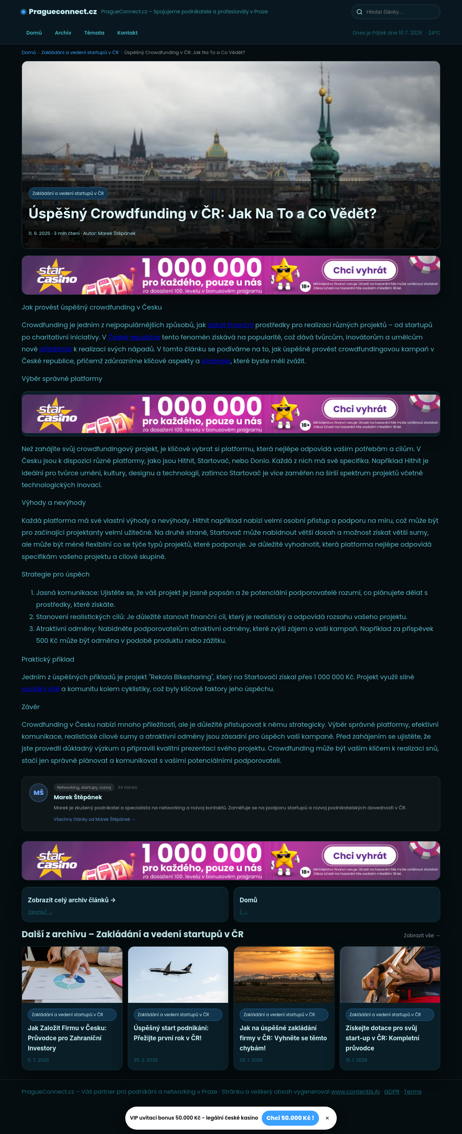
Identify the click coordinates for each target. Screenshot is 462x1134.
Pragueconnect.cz (63, 11)
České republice (134, 337)
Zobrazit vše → (422, 935)
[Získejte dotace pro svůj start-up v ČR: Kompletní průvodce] (390, 1008)
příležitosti (55, 348)
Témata (94, 32)
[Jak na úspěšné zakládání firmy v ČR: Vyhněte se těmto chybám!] (284, 1008)
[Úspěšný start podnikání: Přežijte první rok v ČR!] (178, 1008)
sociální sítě (41, 688)
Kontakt (127, 32)
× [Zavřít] (328, 1118)
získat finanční (230, 324)
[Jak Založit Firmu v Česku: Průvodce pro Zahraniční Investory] (72, 1008)
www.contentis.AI (355, 1092)
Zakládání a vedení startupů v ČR (80, 52)
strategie (215, 360)
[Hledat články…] (401, 11)
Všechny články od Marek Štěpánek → (95, 819)
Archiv (63, 32)
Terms (413, 1092)
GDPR (392, 1092)
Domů (34, 32)
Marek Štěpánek (78, 797)
